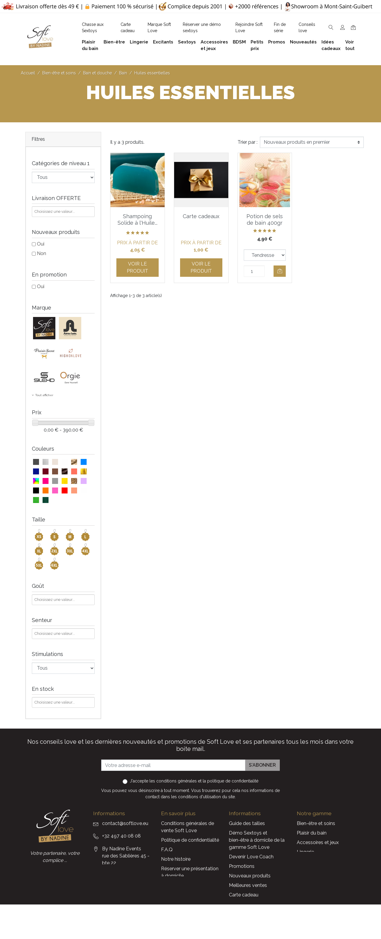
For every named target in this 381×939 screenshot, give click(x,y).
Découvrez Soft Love (184, 904)
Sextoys (306, 871)
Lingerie (305, 852)
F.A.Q (167, 849)
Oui (40, 244)
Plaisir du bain (312, 833)
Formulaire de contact (185, 885)
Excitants (307, 861)
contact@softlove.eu (125, 823)
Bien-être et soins (316, 823)
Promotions (241, 866)
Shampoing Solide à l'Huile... (137, 219)
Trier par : (247, 142)
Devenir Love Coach (251, 857)
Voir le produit (137, 267)
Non (41, 253)
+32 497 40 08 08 (121, 836)
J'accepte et (194, 781)
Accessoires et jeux (318, 842)
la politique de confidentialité (230, 781)
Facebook (95, 903)
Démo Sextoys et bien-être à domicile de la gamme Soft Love (257, 840)
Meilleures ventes (248, 885)
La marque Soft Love (252, 904)
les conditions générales (173, 781)
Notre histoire (175, 859)
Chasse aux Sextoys (183, 895)
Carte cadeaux (201, 216)
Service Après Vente (251, 914)
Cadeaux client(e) (316, 880)
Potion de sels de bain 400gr (264, 219)
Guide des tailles (247, 823)
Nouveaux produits (250, 876)
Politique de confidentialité (190, 840)
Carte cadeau (243, 895)
